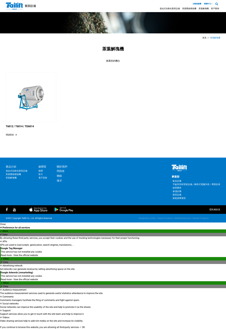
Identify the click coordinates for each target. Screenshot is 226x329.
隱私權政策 (214, 209)
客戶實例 (215, 8)
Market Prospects (201, 218)
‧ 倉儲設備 (176, 191)
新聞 (40, 171)
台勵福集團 (197, 4)
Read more (6, 255)
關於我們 (62, 166)
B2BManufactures (182, 218)
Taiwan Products (165, 218)
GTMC (153, 218)
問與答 (61, 171)
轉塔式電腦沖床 (201, 184)
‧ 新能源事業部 (179, 198)
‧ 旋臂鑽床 (176, 188)
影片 (40, 174)
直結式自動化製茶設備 (170, 8)
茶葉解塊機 (204, 8)
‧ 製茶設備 (176, 194)
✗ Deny (4, 234)
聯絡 (59, 175)
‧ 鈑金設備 (176, 181)
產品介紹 (11, 166)
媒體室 (42, 166)
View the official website (25, 255)
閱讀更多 (11, 135)
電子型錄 (42, 177)
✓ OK (82, 327)
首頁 (204, 38)
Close (3, 224)
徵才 (59, 180)
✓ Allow (4, 231)
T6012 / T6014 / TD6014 (20, 126)
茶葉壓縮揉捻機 (189, 8)
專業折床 (216, 184)
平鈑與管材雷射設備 (182, 184)
